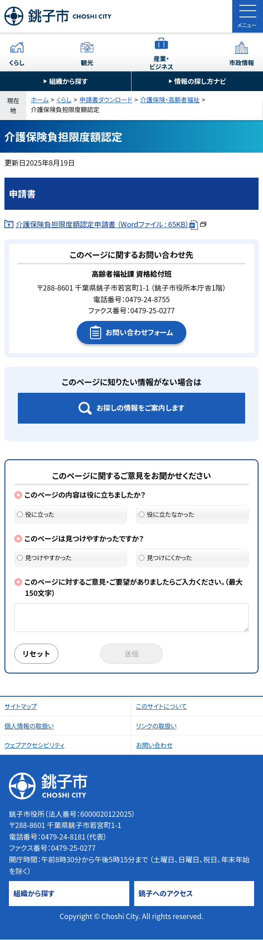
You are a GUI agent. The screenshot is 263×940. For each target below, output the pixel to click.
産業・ (161, 62)
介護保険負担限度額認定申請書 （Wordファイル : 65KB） (111, 224)
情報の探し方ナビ (200, 81)
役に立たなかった (166, 514)
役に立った (35, 514)
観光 (87, 62)
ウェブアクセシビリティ (34, 745)
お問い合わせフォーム (139, 332)
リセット (36, 654)
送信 (131, 654)
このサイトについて (161, 706)
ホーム (40, 99)
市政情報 (241, 62)
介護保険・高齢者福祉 (169, 99)
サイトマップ (20, 706)
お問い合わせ (154, 745)
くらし (17, 62)
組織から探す (68, 81)
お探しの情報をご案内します (140, 407)
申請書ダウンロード (105, 99)
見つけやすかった (44, 557)
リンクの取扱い (156, 726)
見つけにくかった (165, 557)
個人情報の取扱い (29, 726)
